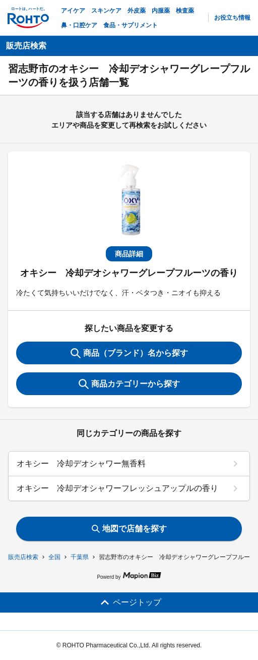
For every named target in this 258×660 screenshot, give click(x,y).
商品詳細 (129, 254)
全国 (54, 557)
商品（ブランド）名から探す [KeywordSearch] (129, 353)
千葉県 (80, 557)
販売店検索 (23, 557)
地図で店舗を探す (129, 528)
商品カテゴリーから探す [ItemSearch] (129, 384)
